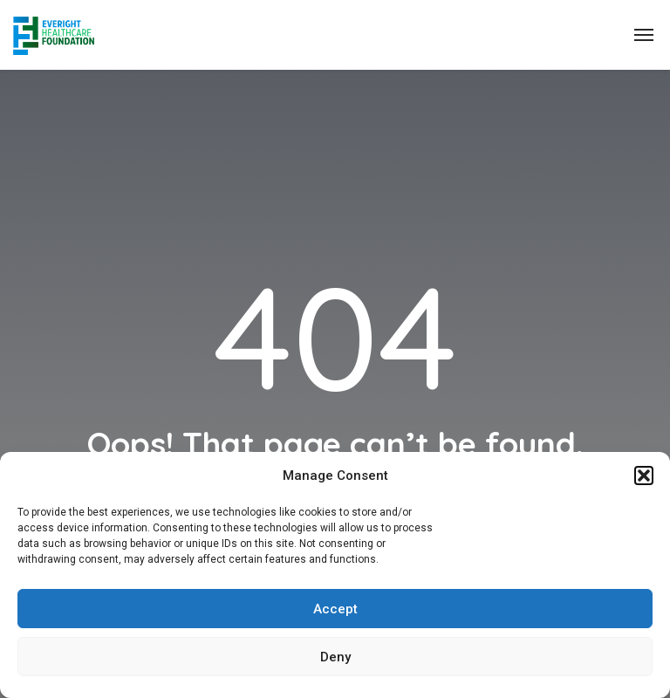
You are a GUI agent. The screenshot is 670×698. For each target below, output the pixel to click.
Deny (335, 657)
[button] (644, 475)
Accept (335, 609)
